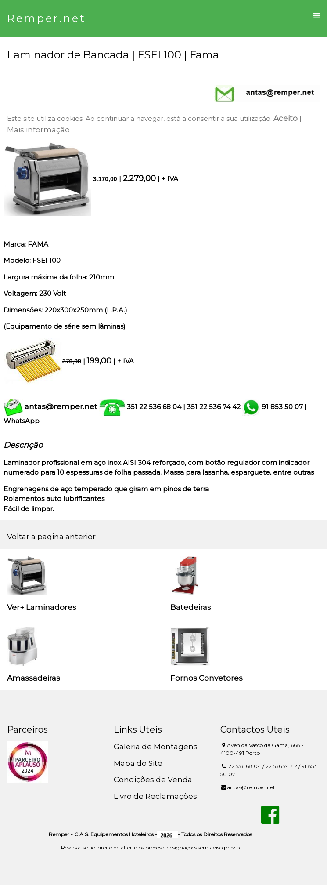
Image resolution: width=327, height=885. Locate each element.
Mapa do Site (138, 763)
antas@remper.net (61, 406)
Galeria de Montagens (156, 746)
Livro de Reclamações (155, 796)
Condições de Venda (153, 779)
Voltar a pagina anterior (51, 536)
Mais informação (38, 129)
